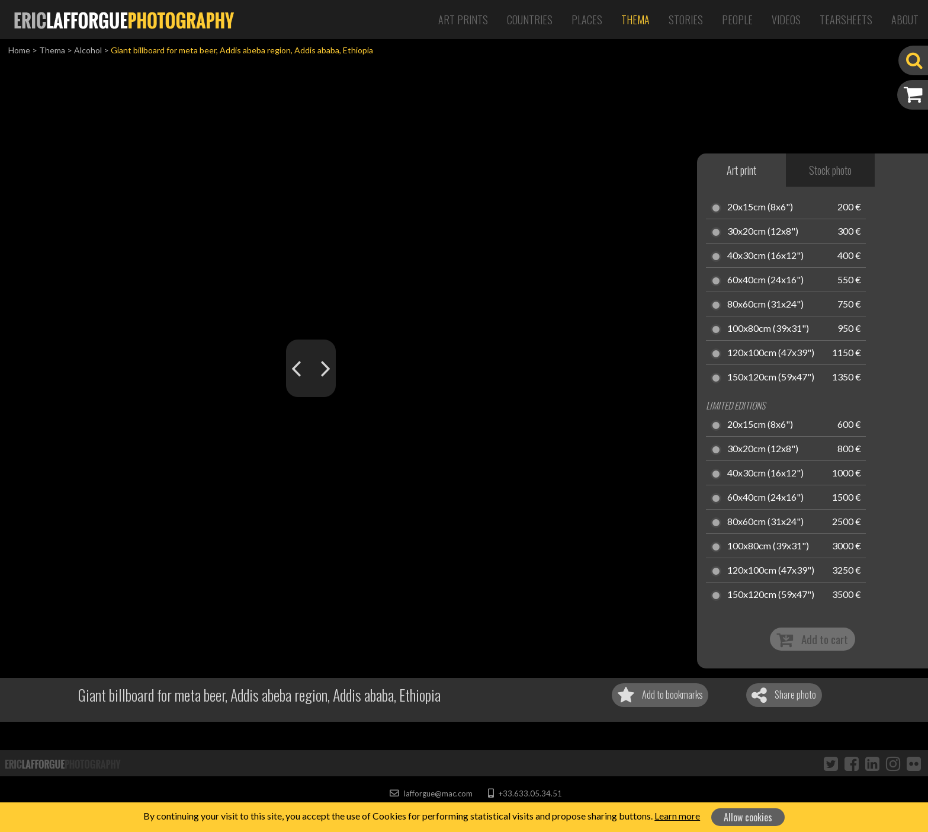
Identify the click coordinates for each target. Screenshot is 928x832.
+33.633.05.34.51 (525, 793)
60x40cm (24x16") (765, 280)
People (737, 19)
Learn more (677, 815)
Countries (530, 19)
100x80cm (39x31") (768, 329)
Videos (786, 19)
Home (19, 50)
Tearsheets (846, 19)
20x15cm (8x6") (760, 207)
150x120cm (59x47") (770, 377)
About (905, 19)
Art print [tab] (741, 170)
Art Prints (463, 19)
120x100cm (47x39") (770, 353)
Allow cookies (748, 817)
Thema (635, 19)
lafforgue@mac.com (431, 793)
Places (586, 19)
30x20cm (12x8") (762, 231)
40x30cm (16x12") (765, 256)
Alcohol (88, 50)
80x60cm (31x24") (765, 304)
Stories (686, 19)
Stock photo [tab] (830, 170)
